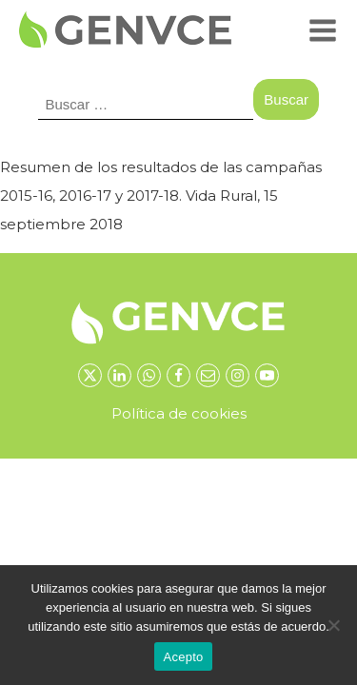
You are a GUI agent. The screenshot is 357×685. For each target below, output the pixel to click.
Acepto (184, 657)
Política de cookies (179, 413)
